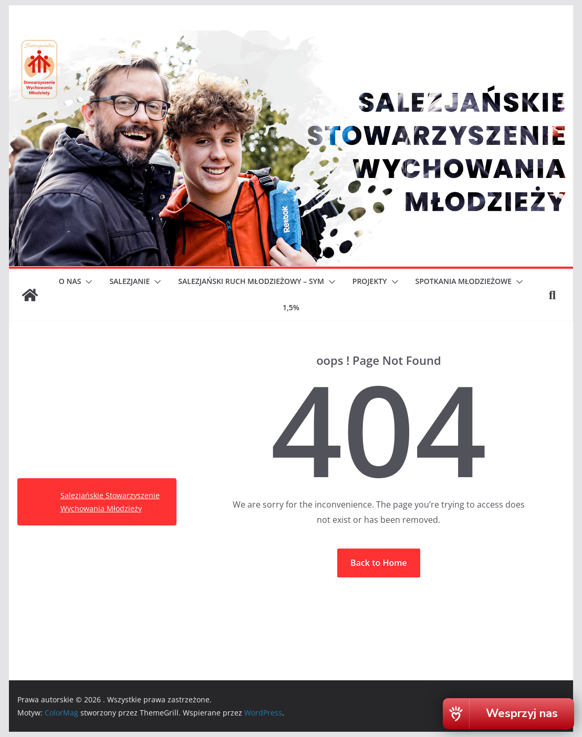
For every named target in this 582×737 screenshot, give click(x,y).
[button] (86, 282)
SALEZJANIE (129, 281)
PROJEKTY (369, 281)
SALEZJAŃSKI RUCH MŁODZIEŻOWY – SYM (251, 281)
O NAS (70, 281)
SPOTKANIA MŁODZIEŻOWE (463, 281)
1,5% (291, 307)
